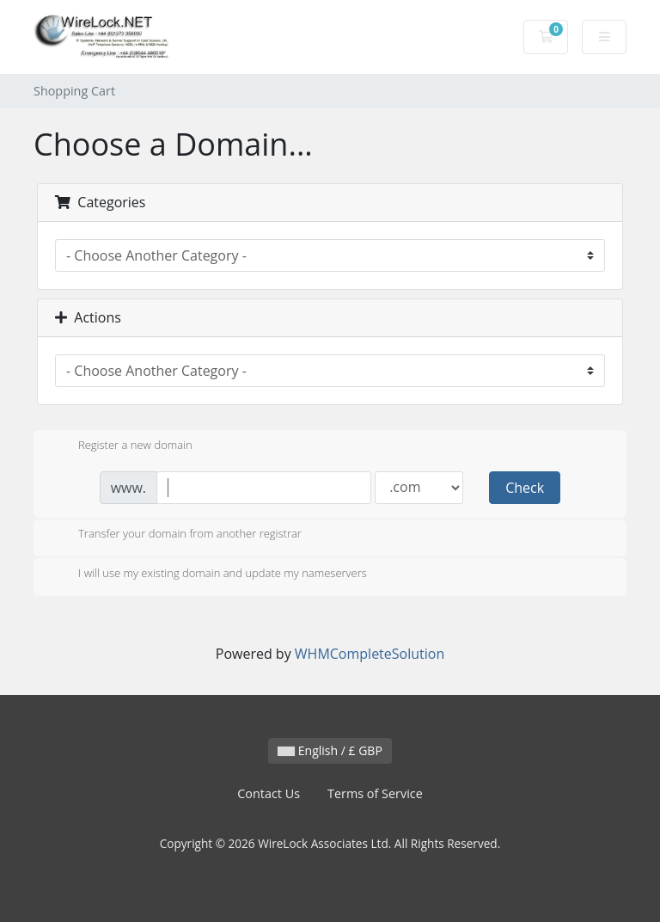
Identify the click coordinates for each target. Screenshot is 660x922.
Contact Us (268, 793)
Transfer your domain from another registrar (176, 535)
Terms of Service (375, 793)
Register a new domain (121, 446)
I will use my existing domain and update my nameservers (209, 574)
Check (524, 487)
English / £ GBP (330, 750)
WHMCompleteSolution (369, 653)
